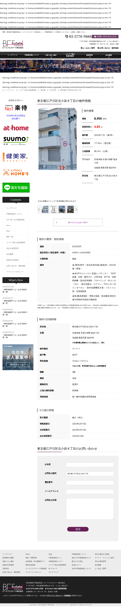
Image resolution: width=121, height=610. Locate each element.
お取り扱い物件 (51, 55)
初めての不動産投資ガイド (81, 561)
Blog (8, 231)
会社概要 (108, 55)
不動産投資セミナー (56, 565)
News (8, 225)
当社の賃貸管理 (12, 248)
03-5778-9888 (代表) (36, 592)
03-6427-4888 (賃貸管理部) (57, 592)
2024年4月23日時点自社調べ (16, 115)
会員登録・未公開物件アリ (35, 565)
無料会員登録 (30, 568)
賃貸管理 (89, 55)
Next (75, 209)
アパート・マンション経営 (104, 561)
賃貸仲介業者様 (12, 260)
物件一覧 (9, 237)
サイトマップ (53, 576)
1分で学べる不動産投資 (15, 220)
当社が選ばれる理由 (102, 558)
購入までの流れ (77, 565)
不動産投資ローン (55, 561)
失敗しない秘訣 (8, 565)
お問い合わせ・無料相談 (109, 48)
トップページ (12, 55)
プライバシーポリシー (15, 272)
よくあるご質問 (89, 48)
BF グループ (53, 572)
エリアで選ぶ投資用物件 (70, 55)
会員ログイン (76, 568)
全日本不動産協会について (81, 572)
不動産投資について (31, 55)
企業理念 (5, 572)
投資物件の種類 (8, 561)
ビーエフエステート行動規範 (36, 572)
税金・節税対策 (31, 561)
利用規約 (67, 599)
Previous (39, 209)
